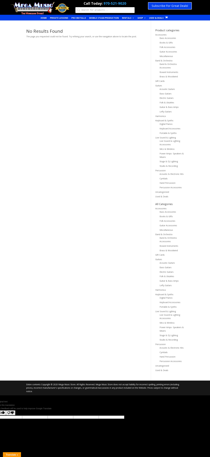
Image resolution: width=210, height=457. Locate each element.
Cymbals (164, 178)
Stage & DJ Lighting (169, 161)
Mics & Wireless (167, 149)
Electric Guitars (167, 98)
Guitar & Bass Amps (169, 107)
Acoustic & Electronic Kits (172, 174)
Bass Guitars (166, 93)
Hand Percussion (167, 183)
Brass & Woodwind (169, 76)
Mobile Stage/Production (104, 18)
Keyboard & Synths (164, 120)
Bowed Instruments (169, 72)
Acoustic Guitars (167, 89)
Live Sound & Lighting (165, 137)
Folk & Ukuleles (167, 102)
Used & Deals (156, 18)
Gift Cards (160, 81)
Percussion (160, 170)
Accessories (161, 34)
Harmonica (160, 116)
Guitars (158, 85)
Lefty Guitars (166, 111)
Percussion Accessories (171, 187)
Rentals (126, 18)
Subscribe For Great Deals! (170, 6)
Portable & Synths (168, 133)
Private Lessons (59, 18)
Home (44, 18)
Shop (140, 18)
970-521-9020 (115, 3)
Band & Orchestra (163, 60)
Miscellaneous (166, 56)
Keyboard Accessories (170, 128)
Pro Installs (78, 18)
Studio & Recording (169, 166)
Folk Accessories (167, 47)
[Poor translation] (10, 412)
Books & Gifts (166, 42)
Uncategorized (162, 192)
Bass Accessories (168, 38)
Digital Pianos (166, 124)
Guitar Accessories (168, 51)
